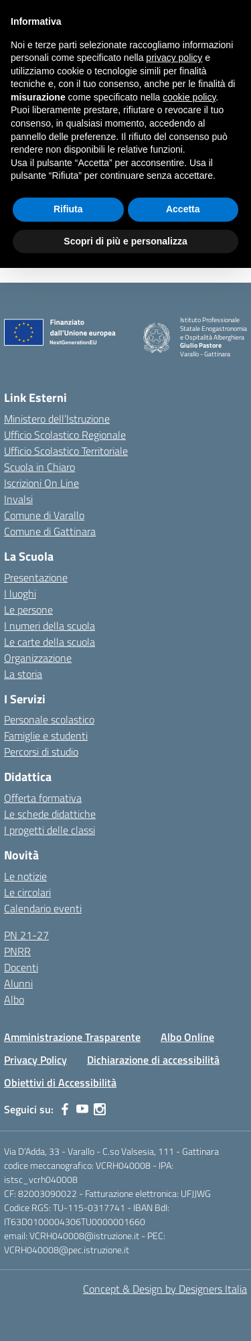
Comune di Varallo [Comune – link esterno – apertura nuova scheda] (44, 515)
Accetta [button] (183, 209)
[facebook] (65, 1109)
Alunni (18, 983)
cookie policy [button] (189, 97)
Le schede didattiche (50, 814)
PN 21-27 (26, 935)
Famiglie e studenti (46, 735)
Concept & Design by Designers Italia (165, 1289)
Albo (14, 999)
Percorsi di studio (41, 752)
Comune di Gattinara (50, 531)
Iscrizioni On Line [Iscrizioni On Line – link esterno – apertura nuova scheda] (41, 483)
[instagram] (100, 1109)
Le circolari (27, 892)
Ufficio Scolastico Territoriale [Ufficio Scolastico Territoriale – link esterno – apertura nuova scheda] (66, 451)
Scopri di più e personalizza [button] (125, 241)
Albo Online (187, 1037)
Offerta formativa (43, 798)
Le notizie (25, 876)
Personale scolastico (49, 719)
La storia (23, 674)
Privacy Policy (35, 1060)
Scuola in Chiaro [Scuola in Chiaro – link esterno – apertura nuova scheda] (39, 467)
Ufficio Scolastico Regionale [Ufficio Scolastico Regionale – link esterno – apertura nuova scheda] (65, 435)
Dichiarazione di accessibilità (153, 1060)
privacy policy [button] (174, 57)
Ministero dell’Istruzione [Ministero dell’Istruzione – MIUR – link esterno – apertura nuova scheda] (57, 419)
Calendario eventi (43, 908)
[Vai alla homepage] (156, 338)
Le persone (28, 610)
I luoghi (20, 593)
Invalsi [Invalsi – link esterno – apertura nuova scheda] (18, 499)
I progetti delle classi (49, 830)
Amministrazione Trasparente (72, 1037)
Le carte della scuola (49, 642)
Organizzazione (38, 658)
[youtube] (82, 1109)
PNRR (17, 951)
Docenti (21, 967)
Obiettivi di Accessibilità (60, 1082)
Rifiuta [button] (68, 209)
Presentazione (36, 577)
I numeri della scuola (49, 626)
